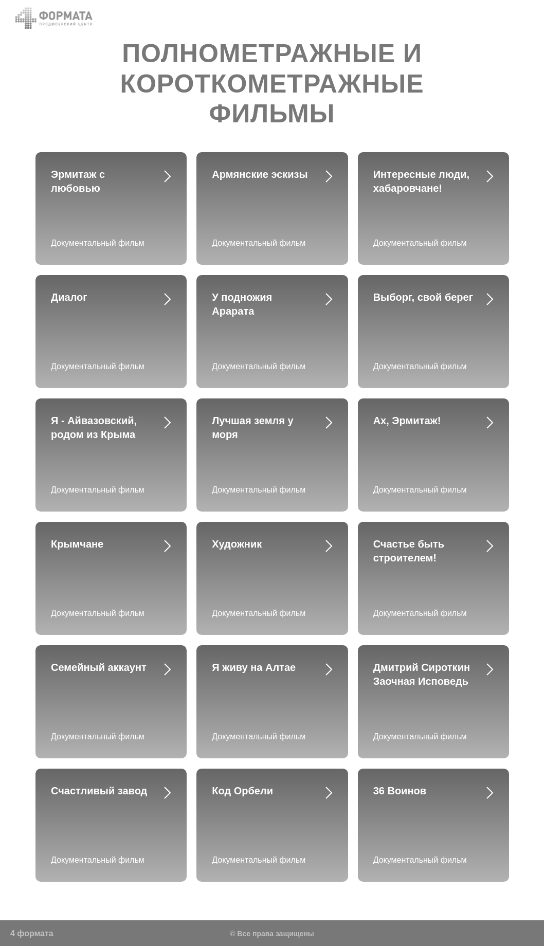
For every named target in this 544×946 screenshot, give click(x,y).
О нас (288, 17)
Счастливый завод (99, 790)
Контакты (384, 17)
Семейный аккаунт (99, 667)
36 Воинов (399, 790)
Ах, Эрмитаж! (407, 420)
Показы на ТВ (507, 17)
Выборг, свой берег (423, 297)
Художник (237, 544)
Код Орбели (242, 790)
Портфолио (441, 17)
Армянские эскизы (259, 174)
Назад (247, 17)
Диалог (69, 297)
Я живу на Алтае (254, 667)
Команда (332, 17)
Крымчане (77, 544)
